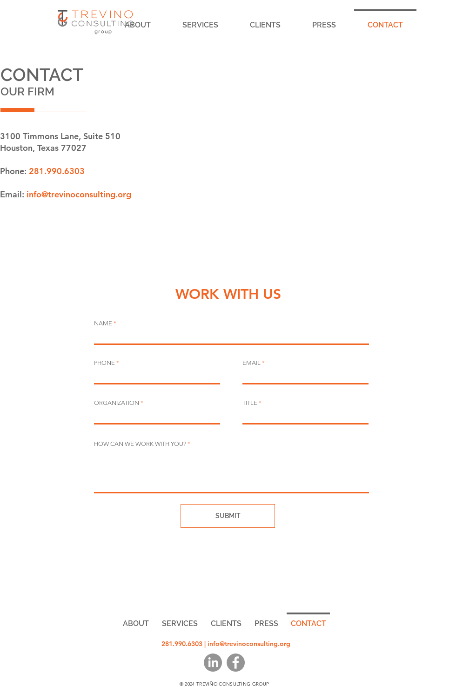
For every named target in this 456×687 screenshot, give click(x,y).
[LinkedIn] (213, 662)
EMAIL (251, 363)
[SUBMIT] (228, 516)
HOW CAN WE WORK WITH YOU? (140, 444)
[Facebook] (236, 662)
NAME (103, 323)
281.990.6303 (57, 171)
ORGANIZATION (116, 403)
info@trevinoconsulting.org (79, 194)
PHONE (104, 363)
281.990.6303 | (184, 644)
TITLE (249, 403)
